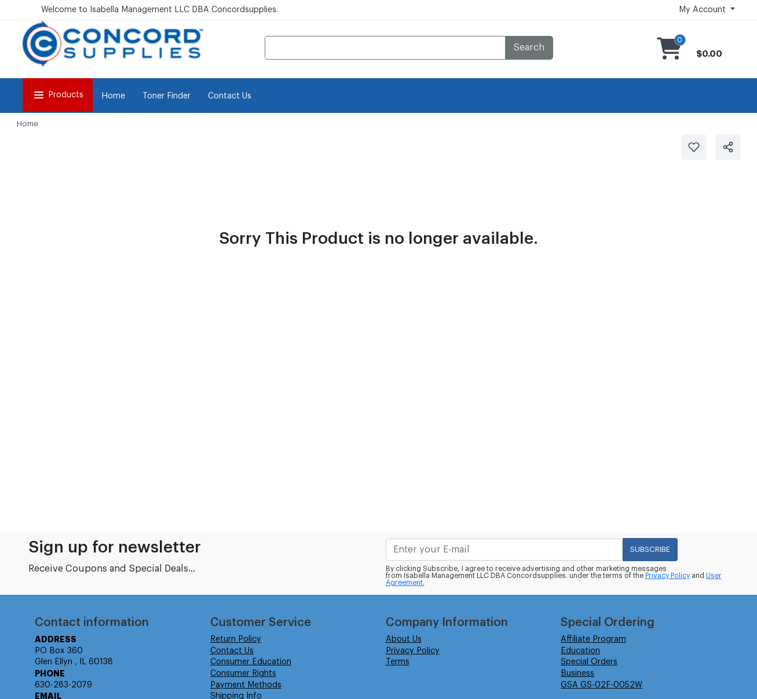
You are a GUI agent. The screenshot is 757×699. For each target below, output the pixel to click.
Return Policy (235, 639)
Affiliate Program (593, 639)
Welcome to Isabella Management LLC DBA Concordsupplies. (159, 10)
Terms (397, 662)
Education (580, 651)
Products (57, 95)
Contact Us (229, 96)
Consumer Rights (243, 673)
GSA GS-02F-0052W (601, 685)
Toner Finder (166, 96)
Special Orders (589, 662)
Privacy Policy (667, 575)
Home (113, 96)
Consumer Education (250, 662)
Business (577, 673)
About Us (404, 639)
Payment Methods (245, 685)
